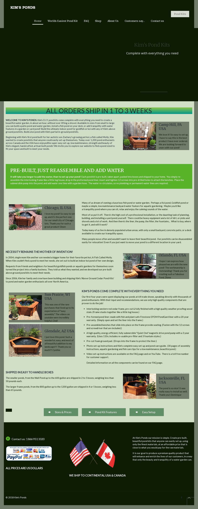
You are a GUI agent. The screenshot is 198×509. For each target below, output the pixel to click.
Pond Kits (180, 13)
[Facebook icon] (181, 497)
